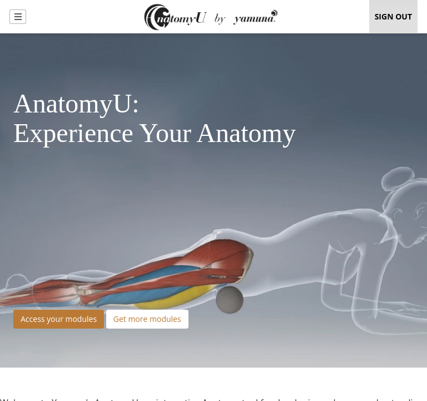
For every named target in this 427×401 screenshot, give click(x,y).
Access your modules (59, 319)
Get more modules (147, 319)
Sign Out (393, 16)
